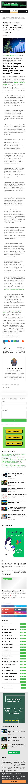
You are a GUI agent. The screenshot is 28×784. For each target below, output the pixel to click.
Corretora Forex (15, 647)
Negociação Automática (15, 673)
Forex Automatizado (15, 664)
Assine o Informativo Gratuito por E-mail (7, 573)
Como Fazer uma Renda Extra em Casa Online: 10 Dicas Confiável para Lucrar (13, 460)
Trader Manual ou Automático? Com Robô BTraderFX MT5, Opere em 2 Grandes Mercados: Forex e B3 (17, 509)
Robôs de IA (11, 17)
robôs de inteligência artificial (11, 55)
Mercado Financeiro (15, 627)
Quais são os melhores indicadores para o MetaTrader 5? (17, 501)
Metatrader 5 (15, 650)
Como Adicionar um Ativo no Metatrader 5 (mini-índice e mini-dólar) (16, 475)
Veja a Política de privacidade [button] (13, 778)
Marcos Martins (7, 35)
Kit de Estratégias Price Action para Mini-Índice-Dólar (19, 769)
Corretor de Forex (15, 670)
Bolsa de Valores (15, 644)
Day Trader (15, 667)
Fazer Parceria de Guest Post (6, 570)
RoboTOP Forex (15, 685)
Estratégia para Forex (15, 679)
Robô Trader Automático (15, 638)
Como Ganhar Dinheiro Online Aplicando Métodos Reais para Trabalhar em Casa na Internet (20, 572)
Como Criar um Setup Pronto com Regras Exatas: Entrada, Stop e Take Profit (17, 516)
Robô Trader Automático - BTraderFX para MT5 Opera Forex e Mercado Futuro (7, 565)
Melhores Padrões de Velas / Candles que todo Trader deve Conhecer (17, 495)
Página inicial (5, 17)
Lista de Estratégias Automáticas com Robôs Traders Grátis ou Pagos (13, 592)
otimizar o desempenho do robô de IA (14, 289)
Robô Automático (15, 635)
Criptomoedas (15, 653)
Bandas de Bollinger (15, 676)
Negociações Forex (15, 682)
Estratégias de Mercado (15, 629)
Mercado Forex (15, 624)
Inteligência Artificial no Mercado (13, 335)
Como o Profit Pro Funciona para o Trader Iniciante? (16, 489)
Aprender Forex (15, 632)
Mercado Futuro (15, 656)
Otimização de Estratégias (8, 337)
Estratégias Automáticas (15, 661)
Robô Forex (15, 641)
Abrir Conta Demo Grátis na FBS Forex (19, 567)
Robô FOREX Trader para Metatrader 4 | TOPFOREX (20, 564)
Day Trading (15, 658)
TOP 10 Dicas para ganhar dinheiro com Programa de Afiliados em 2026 (17, 745)
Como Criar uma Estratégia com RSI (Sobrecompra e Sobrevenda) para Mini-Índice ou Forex (13, 466)
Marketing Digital (15, 688)
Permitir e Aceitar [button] (14, 781)
